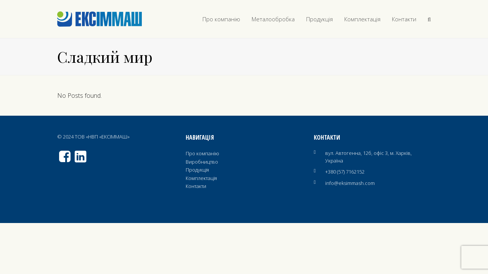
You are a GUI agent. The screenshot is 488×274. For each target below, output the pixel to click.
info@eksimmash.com (350, 183)
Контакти (196, 186)
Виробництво (202, 161)
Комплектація (201, 178)
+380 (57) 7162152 (344, 171)
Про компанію (202, 153)
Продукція (197, 169)
